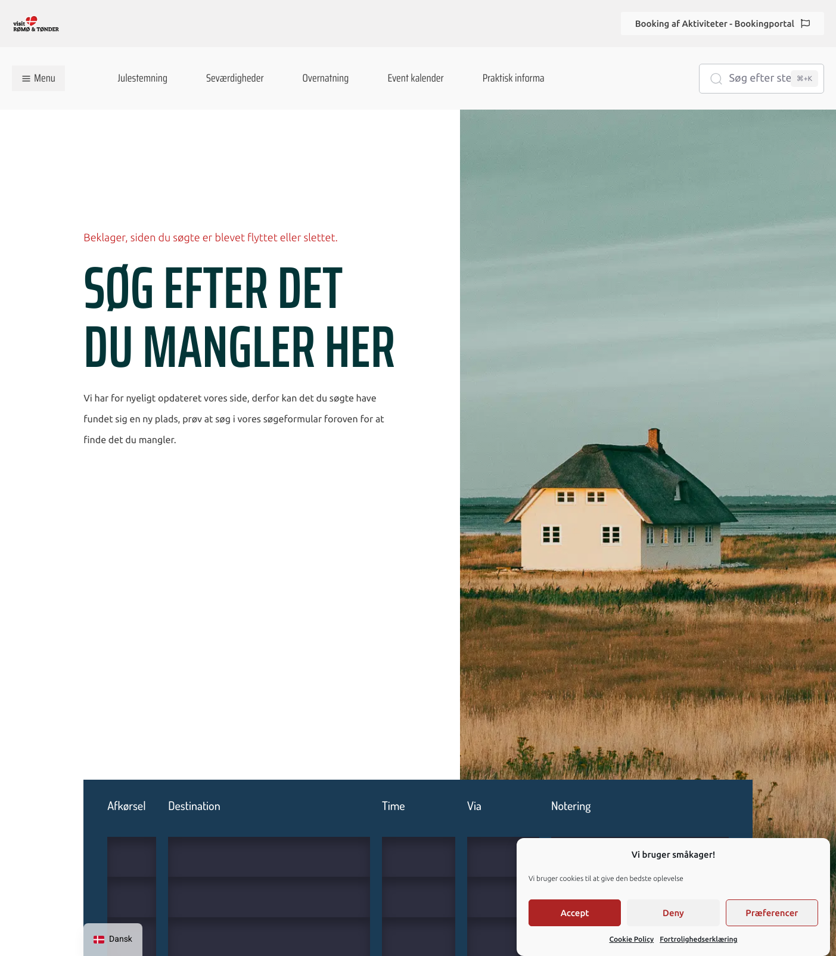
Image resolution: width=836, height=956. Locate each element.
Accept (575, 913)
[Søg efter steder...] (762, 79)
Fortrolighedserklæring (698, 939)
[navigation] (112, 939)
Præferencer (771, 913)
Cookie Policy (631, 939)
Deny (673, 913)
